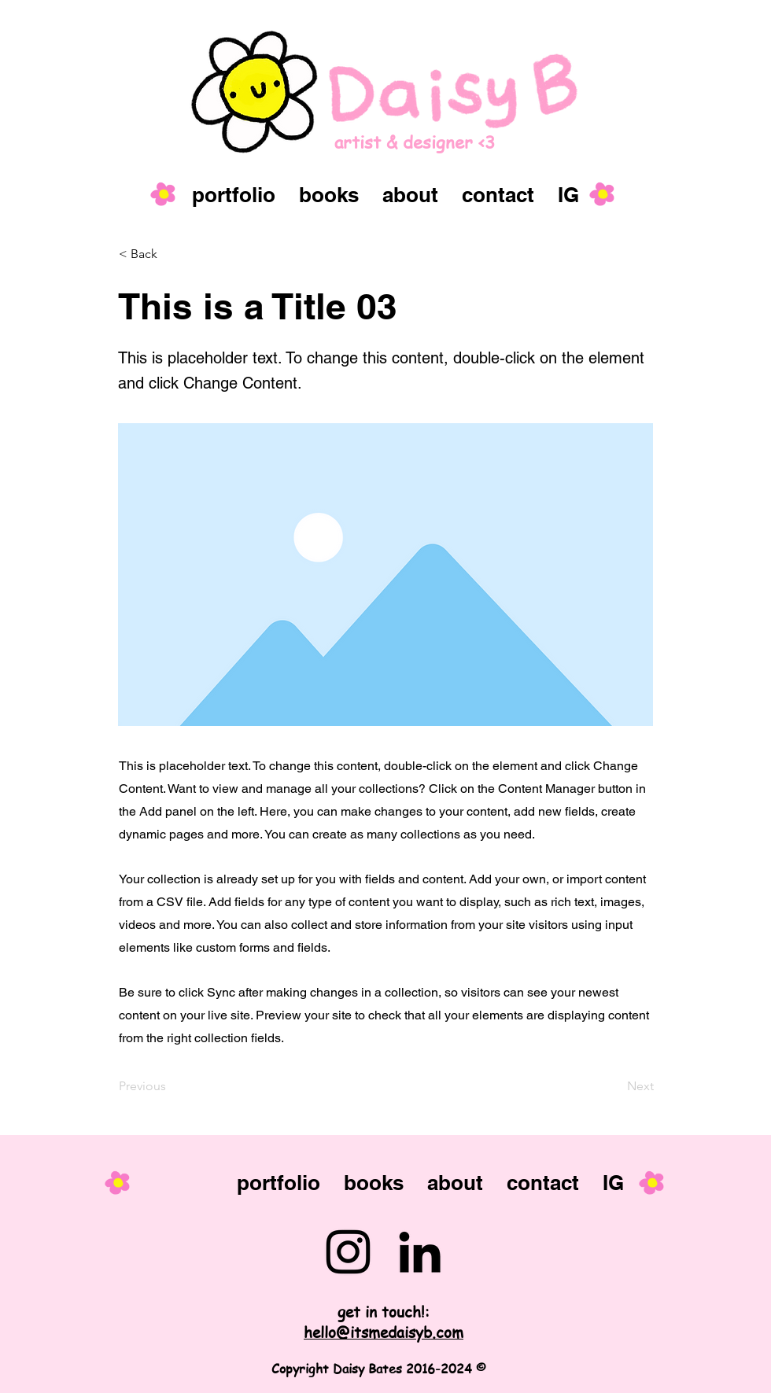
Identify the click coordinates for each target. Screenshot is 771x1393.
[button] (171, 254)
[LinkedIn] (419, 1251)
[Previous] (171, 1086)
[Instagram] (348, 1251)
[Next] (614, 1086)
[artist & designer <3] (450, 142)
